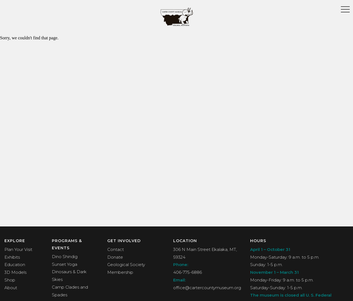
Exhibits (12, 257)
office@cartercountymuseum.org (207, 287)
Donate (115, 257)
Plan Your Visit (18, 249)
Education (14, 264)
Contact (115, 249)
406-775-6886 (187, 272)
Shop (9, 280)
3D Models (15, 272)
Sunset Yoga (64, 264)
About (10, 287)
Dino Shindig (64, 256)
